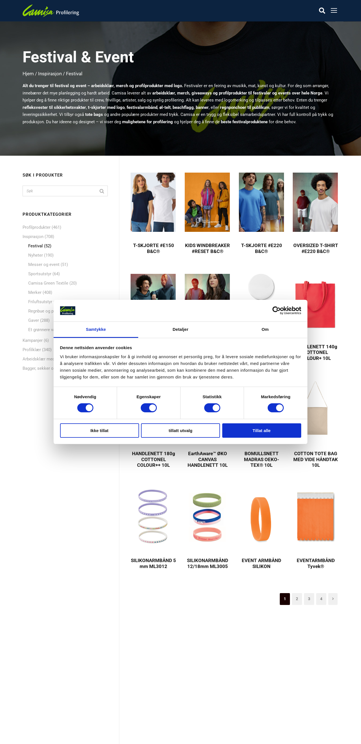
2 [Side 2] (297, 598)
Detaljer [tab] (180, 329)
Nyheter (35, 255)
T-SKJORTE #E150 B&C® (153, 248)
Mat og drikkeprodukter (49, 689)
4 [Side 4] (321, 598)
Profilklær (32, 349)
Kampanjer (33, 340)
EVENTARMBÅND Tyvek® (316, 563)
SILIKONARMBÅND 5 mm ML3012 (153, 563)
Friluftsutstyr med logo (49, 301)
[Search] (101, 191)
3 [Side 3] (309, 598)
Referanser (145, 670)
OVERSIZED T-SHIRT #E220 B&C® (315, 248)
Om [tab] (264, 329)
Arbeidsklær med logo (43, 359)
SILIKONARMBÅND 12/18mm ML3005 (207, 563)
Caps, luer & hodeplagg (48, 707)
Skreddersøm (147, 680)
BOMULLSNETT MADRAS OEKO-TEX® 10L (261, 459)
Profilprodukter (36, 227)
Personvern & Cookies (156, 707)
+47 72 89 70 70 (268, 691)
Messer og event (44, 264)
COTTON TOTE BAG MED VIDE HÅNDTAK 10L (315, 459)
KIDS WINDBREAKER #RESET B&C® (207, 248)
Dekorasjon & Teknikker (157, 698)
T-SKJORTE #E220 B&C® (261, 248)
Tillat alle (262, 430)
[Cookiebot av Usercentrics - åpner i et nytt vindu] (276, 310)
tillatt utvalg (180, 430)
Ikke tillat (99, 430)
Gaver (33, 320)
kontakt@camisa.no (272, 705)
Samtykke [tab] (96, 329)
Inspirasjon (50, 73)
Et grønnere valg (43, 329)
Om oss (142, 661)
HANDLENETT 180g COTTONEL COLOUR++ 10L (153, 459)
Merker (34, 292)
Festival (35, 245)
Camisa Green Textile (48, 283)
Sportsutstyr (39, 273)
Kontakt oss (146, 689)
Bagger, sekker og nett (43, 368)
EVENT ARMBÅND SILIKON (261, 563)
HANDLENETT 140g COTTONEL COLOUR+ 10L (315, 352)
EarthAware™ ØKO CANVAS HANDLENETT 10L (208, 459)
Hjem (28, 73)
